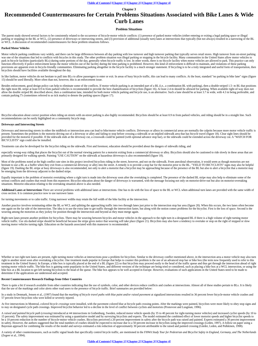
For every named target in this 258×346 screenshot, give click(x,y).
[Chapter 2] (133, 2)
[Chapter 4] (163, 2)
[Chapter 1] (119, 2)
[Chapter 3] (148, 2)
